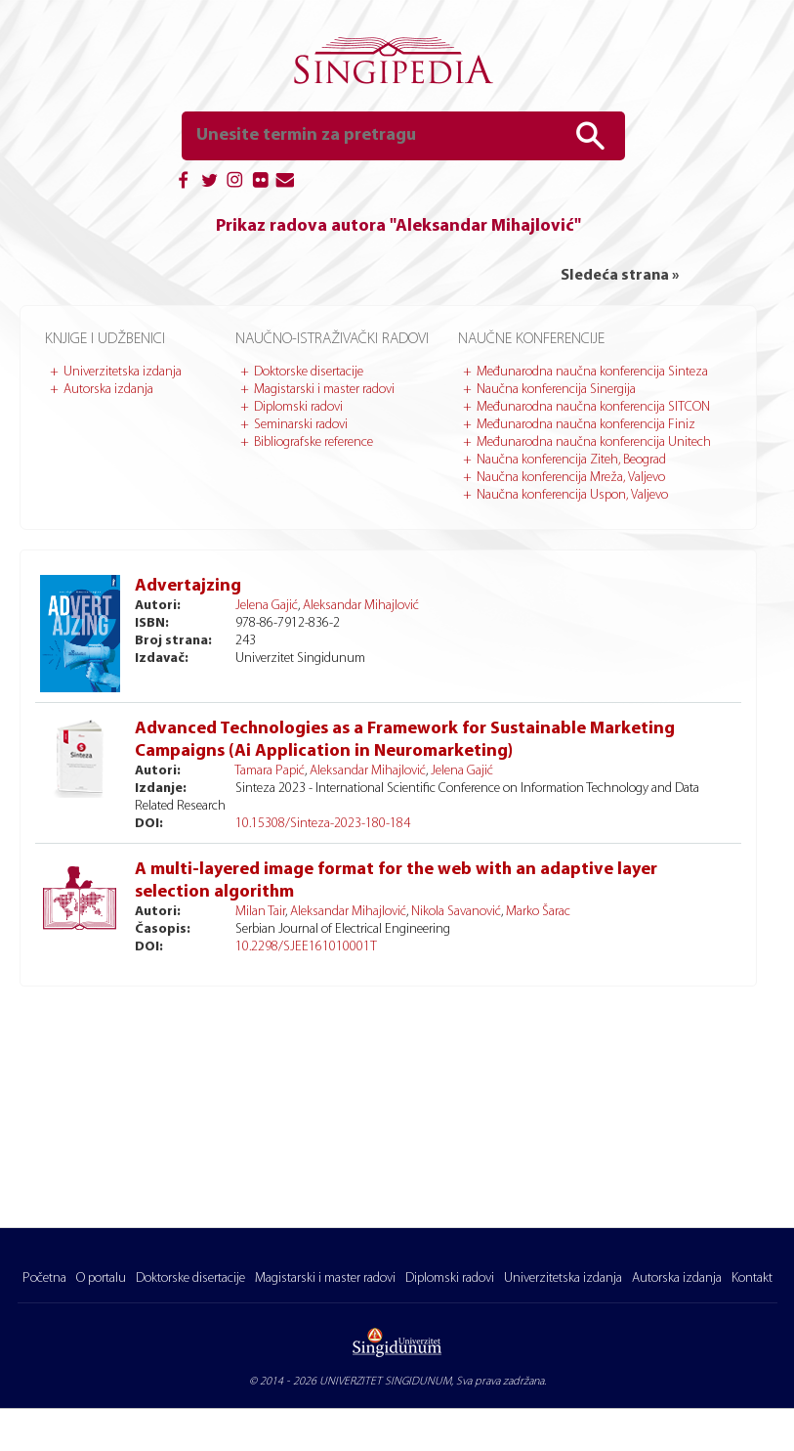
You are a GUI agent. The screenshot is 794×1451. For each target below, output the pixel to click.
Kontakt (752, 1278)
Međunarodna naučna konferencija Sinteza (592, 372)
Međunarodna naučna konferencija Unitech (594, 442)
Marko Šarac (538, 911)
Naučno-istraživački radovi (332, 339)
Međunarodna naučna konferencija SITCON (593, 407)
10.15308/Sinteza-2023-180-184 (322, 823)
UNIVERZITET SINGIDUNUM (385, 1381)
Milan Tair (260, 911)
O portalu (101, 1278)
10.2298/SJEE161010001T (306, 947)
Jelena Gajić (266, 605)
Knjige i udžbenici (105, 339)
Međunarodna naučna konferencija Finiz (586, 425)
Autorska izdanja (108, 389)
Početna (44, 1278)
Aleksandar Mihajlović (361, 605)
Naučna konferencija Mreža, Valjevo (571, 477)
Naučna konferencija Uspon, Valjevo (572, 495)
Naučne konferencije (531, 339)
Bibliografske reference (313, 442)
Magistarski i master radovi (324, 389)
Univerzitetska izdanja (122, 372)
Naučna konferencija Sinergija (556, 389)
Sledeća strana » (620, 276)
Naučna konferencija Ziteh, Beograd (571, 460)
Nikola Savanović (456, 911)
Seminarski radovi (301, 425)
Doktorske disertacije (308, 372)
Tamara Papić (269, 771)
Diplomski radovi (298, 407)
